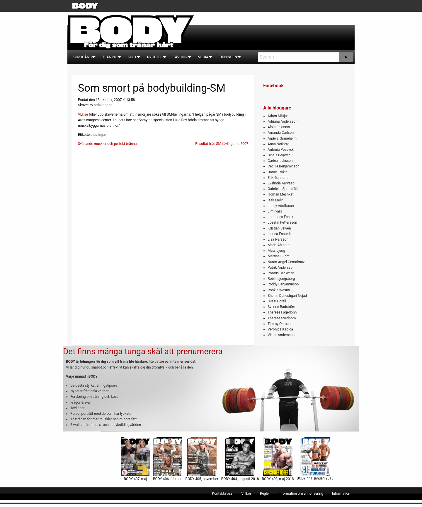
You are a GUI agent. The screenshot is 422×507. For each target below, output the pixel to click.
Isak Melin (275, 200)
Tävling (180, 57)
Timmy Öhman (279, 324)
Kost (132, 57)
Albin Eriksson (279, 127)
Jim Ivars (275, 211)
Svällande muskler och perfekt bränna (107, 144)
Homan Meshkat (280, 194)
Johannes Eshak (280, 217)
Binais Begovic (279, 155)
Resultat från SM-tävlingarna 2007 (221, 144)
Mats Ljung (276, 251)
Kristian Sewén (279, 228)
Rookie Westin (279, 290)
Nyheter (154, 57)
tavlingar (99, 135)
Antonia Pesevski (281, 150)
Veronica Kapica (280, 329)
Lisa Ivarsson (278, 239)
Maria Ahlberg (279, 245)
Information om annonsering (301, 493)
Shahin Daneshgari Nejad (287, 296)
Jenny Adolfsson (281, 206)
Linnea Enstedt (279, 234)
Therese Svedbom (282, 318)
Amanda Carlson (281, 133)
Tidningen (228, 57)
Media (203, 57)
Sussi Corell (277, 301)
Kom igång (82, 57)
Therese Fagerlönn (282, 312)
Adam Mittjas (278, 116)
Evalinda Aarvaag (281, 183)
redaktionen (103, 105)
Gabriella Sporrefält (283, 189)
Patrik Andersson (281, 268)
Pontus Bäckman (281, 273)
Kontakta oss (222, 493)
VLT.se (83, 114)
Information (341, 493)
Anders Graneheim (282, 138)
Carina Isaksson (280, 161)
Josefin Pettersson (282, 222)
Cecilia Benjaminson (283, 166)
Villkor (246, 493)
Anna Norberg (278, 144)
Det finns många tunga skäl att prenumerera (142, 351)
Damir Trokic (277, 172)
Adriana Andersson (282, 121)
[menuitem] (82, 57)
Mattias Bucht (278, 256)
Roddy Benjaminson (283, 284)
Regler (265, 493)
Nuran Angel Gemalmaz (286, 262)
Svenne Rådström (281, 307)
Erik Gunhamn (279, 178)
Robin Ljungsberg (281, 279)
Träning (109, 57)
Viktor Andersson (281, 335)
